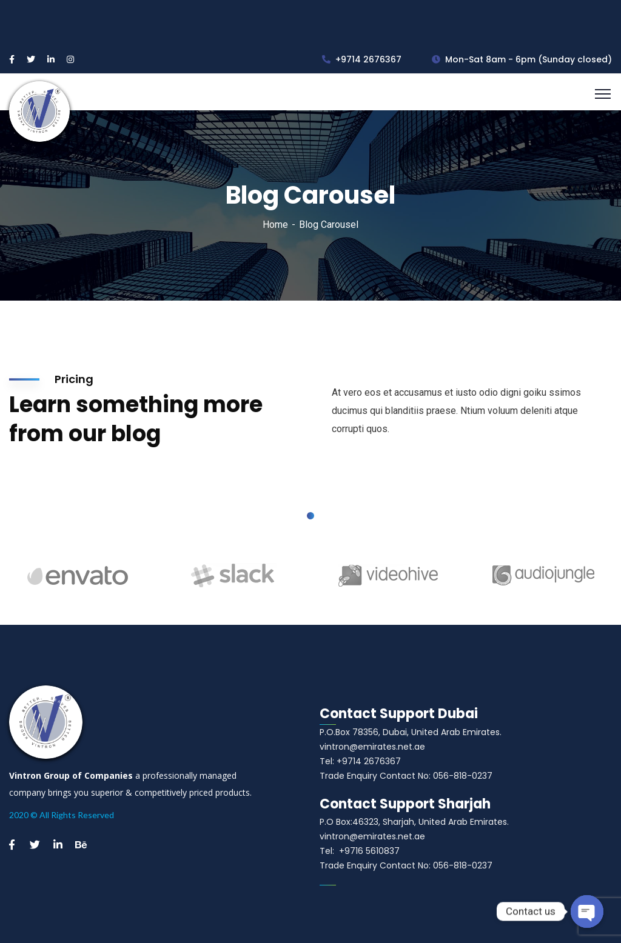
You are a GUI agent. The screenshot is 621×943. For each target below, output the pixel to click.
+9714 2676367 (361, 59)
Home (275, 224)
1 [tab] (310, 515)
